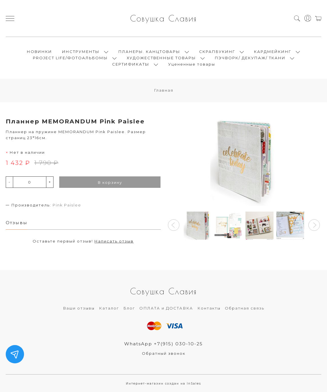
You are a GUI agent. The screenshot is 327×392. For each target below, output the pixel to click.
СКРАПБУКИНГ (217, 51)
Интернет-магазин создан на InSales (163, 383)
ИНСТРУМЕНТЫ (81, 51)
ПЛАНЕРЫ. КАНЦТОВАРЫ (149, 51)
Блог (129, 308)
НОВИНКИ (39, 51)
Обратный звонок (163, 353)
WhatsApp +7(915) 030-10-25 (163, 343)
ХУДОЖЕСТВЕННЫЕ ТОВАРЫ (161, 58)
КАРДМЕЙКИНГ (272, 51)
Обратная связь (244, 308)
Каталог (109, 308)
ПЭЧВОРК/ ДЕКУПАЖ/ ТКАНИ (250, 58)
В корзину (110, 182)
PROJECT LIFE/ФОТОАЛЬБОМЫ (70, 58)
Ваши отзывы (79, 308)
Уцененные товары (191, 64)
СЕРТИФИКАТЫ (130, 64)
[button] (173, 225)
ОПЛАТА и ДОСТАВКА (166, 308)
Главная (163, 90)
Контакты (209, 308)
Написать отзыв (114, 241)
